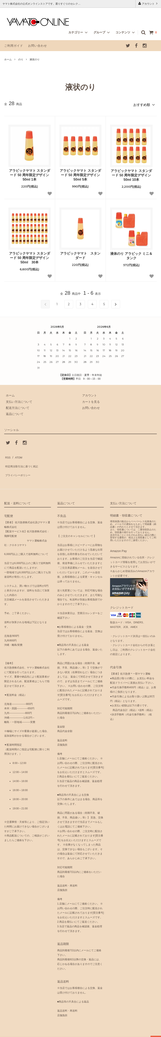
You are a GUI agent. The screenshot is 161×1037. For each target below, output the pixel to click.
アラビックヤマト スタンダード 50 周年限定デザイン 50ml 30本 (29, 256)
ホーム (8, 59)
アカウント (148, 3)
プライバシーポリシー (19, 467)
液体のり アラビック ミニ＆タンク (131, 254)
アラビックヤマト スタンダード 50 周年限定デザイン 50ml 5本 (80, 173)
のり (20, 59)
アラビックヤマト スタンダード (80, 254)
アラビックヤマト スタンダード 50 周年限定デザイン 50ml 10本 (131, 174)
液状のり (35, 59)
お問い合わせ (37, 45)
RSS (7, 454)
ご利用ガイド (13, 45)
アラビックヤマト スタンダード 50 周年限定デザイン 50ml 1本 (29, 173)
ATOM (17, 454)
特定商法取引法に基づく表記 (23, 461)
